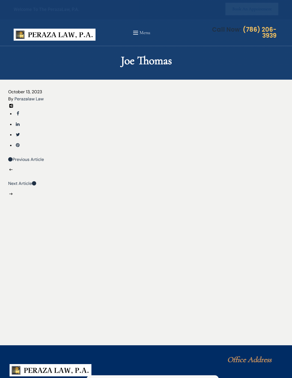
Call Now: (244, 32)
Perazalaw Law (29, 99)
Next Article (22, 183)
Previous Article (26, 159)
